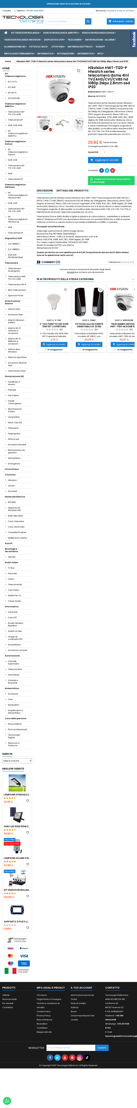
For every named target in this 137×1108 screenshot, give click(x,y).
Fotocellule (13, 674)
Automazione (65, 53)
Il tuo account (81, 988)
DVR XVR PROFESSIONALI (15, 256)
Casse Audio (14, 601)
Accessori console (17, 650)
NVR (10, 173)
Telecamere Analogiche (14, 269)
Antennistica (85, 53)
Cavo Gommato (16, 526)
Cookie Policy (44, 1011)
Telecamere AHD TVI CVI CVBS (17, 277)
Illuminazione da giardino (16, 451)
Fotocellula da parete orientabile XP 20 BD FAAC (89, 326)
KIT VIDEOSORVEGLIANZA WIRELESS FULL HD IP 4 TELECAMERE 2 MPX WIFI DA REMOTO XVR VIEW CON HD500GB (17, 890)
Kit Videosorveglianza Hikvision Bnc (18, 195)
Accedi (110, 10)
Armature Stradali (17, 444)
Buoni (74, 1011)
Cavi (10, 699)
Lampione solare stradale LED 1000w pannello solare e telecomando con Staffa (17, 858)
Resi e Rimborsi (44, 1019)
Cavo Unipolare (16, 521)
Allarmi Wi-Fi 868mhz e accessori (14, 341)
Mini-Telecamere (17, 290)
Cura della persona (15, 718)
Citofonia (57, 46)
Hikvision (12, 480)
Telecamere (74, 39)
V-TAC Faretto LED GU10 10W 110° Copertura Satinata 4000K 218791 (54, 326)
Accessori (13, 693)
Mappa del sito (44, 1031)
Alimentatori (14, 458)
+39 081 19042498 (34, 10)
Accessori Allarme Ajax (17, 364)
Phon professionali (17, 729)
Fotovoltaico (38, 46)
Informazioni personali (82, 995)
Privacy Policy (44, 1015)
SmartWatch (14, 644)
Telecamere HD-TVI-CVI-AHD (16, 113)
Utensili (11, 556)
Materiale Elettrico (80, 46)
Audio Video (11, 562)
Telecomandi (15, 584)
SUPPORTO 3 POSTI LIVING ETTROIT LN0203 (17, 921)
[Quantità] (104, 152)
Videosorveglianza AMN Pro (60, 32)
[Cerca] (68, 21)
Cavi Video (13, 590)
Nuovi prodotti (9, 999)
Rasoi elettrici (15, 723)
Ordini (74, 999)
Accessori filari (15, 314)
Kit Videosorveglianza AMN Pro (18, 133)
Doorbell (12, 491)
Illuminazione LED (15, 46)
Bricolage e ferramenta (19, 53)
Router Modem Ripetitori (15, 624)
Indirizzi (74, 1007)
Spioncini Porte (15, 295)
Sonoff (100, 46)
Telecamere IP (15, 119)
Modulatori (13, 704)
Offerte (6, 995)
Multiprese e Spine (17, 537)
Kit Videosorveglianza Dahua (18, 152)
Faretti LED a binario (14, 383)
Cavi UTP (12, 617)
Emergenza (14, 463)
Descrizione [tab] (45, 190)
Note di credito (78, 1003)
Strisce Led (13, 439)
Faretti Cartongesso (15, 402)
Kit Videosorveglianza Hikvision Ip (18, 219)
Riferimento (94, 91)
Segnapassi (14, 433)
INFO (100, 53)
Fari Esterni (13, 395)
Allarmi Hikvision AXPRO (16, 321)
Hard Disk (13, 612)
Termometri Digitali (14, 736)
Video (11, 578)
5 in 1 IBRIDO (14, 249)
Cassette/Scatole (17, 532)
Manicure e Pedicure (14, 744)
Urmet (11, 485)
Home (6, 68)
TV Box (11, 567)
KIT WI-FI (12, 92)
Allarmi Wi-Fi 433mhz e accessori (14, 331)
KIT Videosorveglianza (25, 32)
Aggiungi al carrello (104, 160)
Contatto (6, 10)
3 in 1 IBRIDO (14, 243)
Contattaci (7, 1007)
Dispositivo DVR (54, 39)
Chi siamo (42, 995)
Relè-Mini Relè (15, 515)
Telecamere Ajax (17, 370)
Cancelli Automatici (13, 662)
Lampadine (14, 417)
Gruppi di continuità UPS (15, 638)
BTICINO (12, 502)
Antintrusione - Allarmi (99, 39)
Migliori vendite (13, 768)
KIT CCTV (12, 81)
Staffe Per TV (14, 595)
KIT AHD (12, 87)
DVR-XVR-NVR (15, 125)
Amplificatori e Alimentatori (15, 711)
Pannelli (12, 389)
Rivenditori (42, 1023)
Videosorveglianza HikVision (22, 39)
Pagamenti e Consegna (49, 999)
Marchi (7, 754)
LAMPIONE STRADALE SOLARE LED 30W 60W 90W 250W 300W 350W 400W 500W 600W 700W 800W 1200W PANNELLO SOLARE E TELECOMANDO (17, 794)
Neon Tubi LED (15, 422)
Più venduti (7, 1003)
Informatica (45, 53)
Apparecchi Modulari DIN (14, 509)
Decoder (12, 573)
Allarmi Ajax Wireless (14, 350)
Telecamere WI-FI (17, 284)
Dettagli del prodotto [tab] (72, 190)
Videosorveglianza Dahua (98, 32)
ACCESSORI (14, 98)
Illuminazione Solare (15, 410)
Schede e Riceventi (13, 681)
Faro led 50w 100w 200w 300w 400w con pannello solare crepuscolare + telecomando (17, 826)
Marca (91, 96)
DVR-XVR (12, 160)
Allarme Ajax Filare (17, 357)
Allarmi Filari (14, 309)
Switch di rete (15, 631)
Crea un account (125, 10)
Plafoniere (13, 428)
